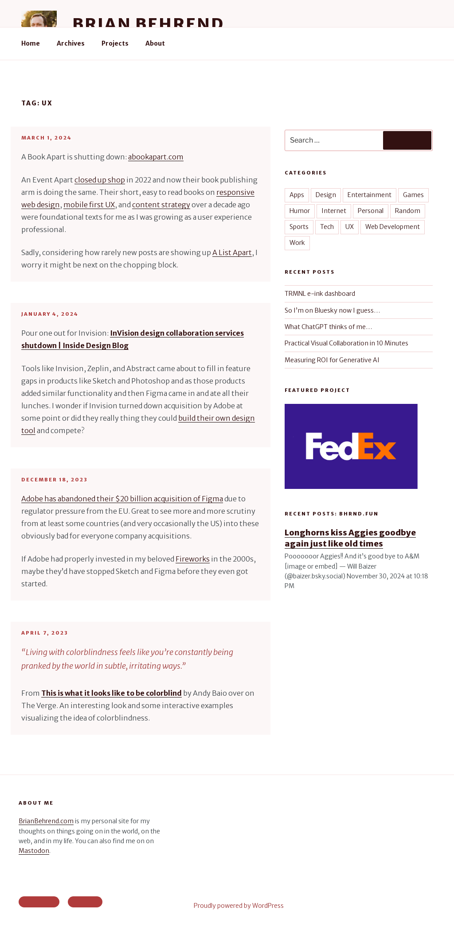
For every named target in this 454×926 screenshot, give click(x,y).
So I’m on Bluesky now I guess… (332, 310)
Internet (333, 211)
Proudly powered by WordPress (239, 906)
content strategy (161, 204)
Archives (71, 43)
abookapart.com (156, 156)
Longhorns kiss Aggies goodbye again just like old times (350, 538)
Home (30, 43)
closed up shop (99, 179)
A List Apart (232, 252)
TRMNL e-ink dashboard (320, 294)
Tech (327, 227)
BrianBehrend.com (46, 821)
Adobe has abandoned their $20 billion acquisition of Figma (122, 498)
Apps (297, 195)
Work (297, 243)
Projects (115, 43)
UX (349, 227)
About (155, 43)
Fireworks (193, 558)
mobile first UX (89, 204)
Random (407, 211)
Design (326, 195)
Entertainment (369, 195)
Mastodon (34, 851)
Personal (371, 211)
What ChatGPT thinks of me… (328, 327)
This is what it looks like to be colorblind (111, 693)
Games (413, 195)
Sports (299, 227)
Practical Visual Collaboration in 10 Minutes (346, 343)
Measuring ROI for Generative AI (332, 360)
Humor (300, 211)
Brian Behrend (148, 24)
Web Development (392, 227)
